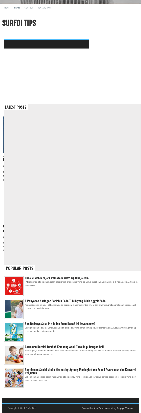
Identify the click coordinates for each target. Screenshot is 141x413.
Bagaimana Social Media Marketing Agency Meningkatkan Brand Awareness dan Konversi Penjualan (80, 371)
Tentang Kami (44, 7)
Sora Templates (101, 408)
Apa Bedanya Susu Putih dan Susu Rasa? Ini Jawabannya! (60, 324)
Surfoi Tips (31, 408)
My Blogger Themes (123, 408)
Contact (28, 7)
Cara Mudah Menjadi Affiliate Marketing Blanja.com (57, 278)
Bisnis (17, 7)
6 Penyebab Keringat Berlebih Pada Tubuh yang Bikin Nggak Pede (65, 301)
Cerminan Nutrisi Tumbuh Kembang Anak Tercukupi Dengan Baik (64, 347)
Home (6, 7)
